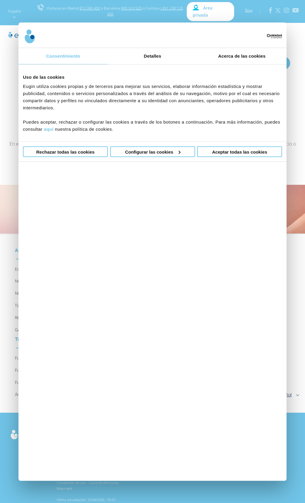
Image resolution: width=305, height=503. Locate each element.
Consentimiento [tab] (63, 55)
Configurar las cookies (152, 151)
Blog (248, 10)
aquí (49, 129)
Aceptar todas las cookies (239, 151)
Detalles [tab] (152, 55)
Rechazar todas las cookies (65, 151)
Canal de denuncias (104, 482)
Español (14, 13)
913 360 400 (90, 8)
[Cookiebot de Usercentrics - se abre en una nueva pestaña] (256, 36)
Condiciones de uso (71, 482)
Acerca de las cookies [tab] (242, 55)
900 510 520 (131, 8)
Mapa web (64, 488)
